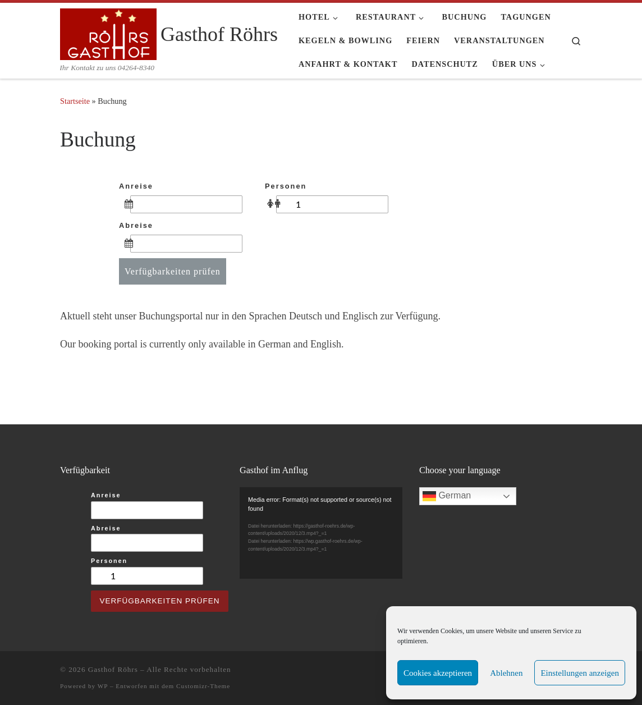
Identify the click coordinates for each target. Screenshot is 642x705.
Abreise (136, 225)
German (447, 496)
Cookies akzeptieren (437, 673)
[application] (321, 533)
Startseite (75, 101)
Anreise (136, 186)
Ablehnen (506, 673)
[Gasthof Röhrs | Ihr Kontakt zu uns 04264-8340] (108, 32)
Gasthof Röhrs (113, 669)
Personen (285, 186)
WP (103, 686)
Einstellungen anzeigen (579, 673)
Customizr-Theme (203, 686)
